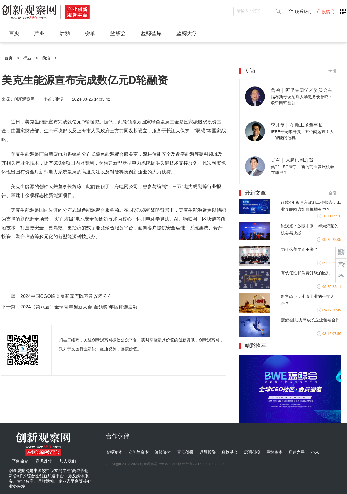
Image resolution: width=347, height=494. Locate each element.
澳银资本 (163, 452)
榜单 (90, 33)
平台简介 (20, 461)
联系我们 (303, 11)
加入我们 (67, 461)
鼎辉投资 (207, 452)
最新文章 (255, 193)
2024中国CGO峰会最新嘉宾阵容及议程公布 (66, 296)
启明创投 (252, 452)
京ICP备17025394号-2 (243, 464)
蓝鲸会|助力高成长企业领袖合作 (310, 320)
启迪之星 (296, 452)
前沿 (46, 58)
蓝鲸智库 (151, 33)
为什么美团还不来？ (299, 249)
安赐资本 (114, 452)
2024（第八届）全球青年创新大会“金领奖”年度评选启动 (78, 306)
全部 (332, 70)
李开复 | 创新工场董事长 (297, 125)
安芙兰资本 (138, 452)
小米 (315, 452)
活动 (64, 33)
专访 (250, 71)
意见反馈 (44, 461)
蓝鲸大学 (187, 33)
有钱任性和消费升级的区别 (305, 273)
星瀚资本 (274, 452)
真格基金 (229, 452)
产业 (39, 33)
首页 (14, 33)
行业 (27, 58)
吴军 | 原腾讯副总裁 (292, 160)
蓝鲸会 (118, 33)
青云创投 (185, 452)
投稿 (326, 11)
